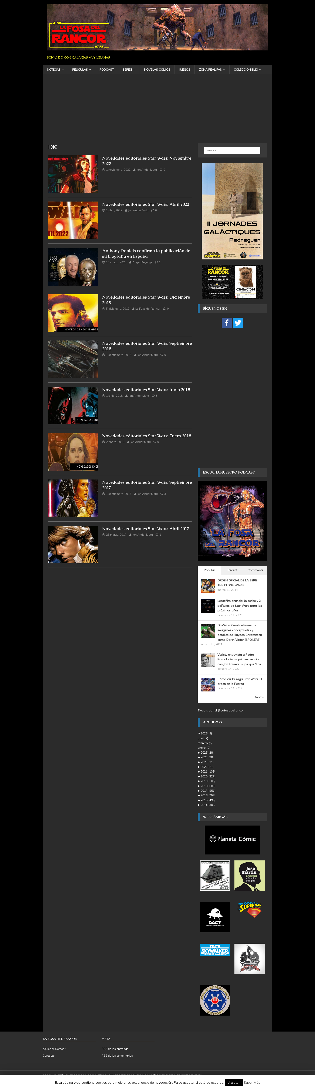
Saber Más (252, 1082)
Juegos (184, 70)
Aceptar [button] (234, 1083)
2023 (207, 762)
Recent (232, 570)
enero (204, 748)
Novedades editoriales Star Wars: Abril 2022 (145, 204)
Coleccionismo (246, 70)
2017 (208, 791)
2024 (207, 757)
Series (127, 70)
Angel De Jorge (142, 262)
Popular (209, 570)
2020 (208, 776)
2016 (208, 795)
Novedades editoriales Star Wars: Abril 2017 (145, 528)
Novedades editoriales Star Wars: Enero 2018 (146, 436)
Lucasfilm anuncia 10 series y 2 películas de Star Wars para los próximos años (239, 605)
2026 (206, 733)
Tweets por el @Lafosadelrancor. (221, 710)
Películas (80, 70)
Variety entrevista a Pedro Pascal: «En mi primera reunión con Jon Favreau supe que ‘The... (240, 659)
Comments (255, 570)
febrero (205, 743)
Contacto (49, 1055)
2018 (208, 786)
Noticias (54, 70)
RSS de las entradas (115, 1048)
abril (203, 738)
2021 (208, 771)
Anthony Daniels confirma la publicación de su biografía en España (146, 253)
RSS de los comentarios (117, 1055)
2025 (207, 752)
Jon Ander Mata (146, 169)
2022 (207, 767)
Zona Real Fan (210, 70)
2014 (208, 805)
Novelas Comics (157, 70)
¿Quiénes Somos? (54, 1048)
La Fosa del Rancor (147, 308)
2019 (208, 781)
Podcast (106, 70)
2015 (208, 800)
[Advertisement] (157, 111)
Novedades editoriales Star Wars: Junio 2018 (146, 389)
